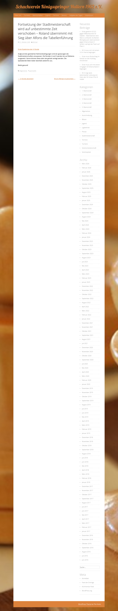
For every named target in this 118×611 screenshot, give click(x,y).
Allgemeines (23, 71)
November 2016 (87, 539)
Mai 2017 (85, 515)
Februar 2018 (86, 478)
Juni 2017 (85, 511)
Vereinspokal (86, 152)
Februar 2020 (86, 380)
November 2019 (87, 392)
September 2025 (87, 188)
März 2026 (85, 164)
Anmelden (85, 578)
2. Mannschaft (86, 95)
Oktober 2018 (86, 445)
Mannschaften (38, 15)
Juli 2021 (85, 343)
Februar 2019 (86, 429)
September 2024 (87, 213)
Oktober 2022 (86, 294)
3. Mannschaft (86, 99)
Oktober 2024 (86, 209)
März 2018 (85, 474)
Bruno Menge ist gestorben (64, 79)
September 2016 (87, 548)
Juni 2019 (85, 413)
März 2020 (85, 376)
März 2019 (85, 425)
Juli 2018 (85, 458)
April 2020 (85, 372)
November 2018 (87, 441)
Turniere (27, 15)
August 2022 (86, 303)
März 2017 (85, 523)
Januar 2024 (86, 237)
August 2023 (86, 258)
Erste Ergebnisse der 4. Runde (28, 49)
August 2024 (86, 217)
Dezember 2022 (87, 286)
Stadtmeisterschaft (88, 136)
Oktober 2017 (86, 494)
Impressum (89, 15)
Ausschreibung (87, 115)
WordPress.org (87, 591)
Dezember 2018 (87, 437)
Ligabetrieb (85, 128)
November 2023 (87, 245)
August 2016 (86, 552)
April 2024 (85, 225)
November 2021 (87, 327)
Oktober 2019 (86, 396)
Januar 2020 (86, 384)
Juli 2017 (85, 507)
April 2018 (85, 470)
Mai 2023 (85, 266)
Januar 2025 (86, 200)
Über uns (18, 15)
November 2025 (87, 180)
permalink (33, 71)
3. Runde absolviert (25, 79)
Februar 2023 (86, 278)
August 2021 (86, 339)
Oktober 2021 (86, 331)
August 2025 (86, 192)
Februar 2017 (86, 527)
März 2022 (85, 311)
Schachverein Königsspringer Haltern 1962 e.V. (59, 7)
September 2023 (87, 253)
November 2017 (87, 490)
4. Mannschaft (86, 103)
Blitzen (84, 119)
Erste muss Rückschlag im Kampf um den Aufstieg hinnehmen (89, 58)
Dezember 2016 (87, 535)
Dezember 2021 (87, 323)
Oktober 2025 (86, 184)
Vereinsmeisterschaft (89, 148)
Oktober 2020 (86, 356)
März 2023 (85, 274)
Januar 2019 (86, 433)
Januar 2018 (86, 482)
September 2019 (87, 401)
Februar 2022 (86, 315)
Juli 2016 (85, 556)
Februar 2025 (86, 196)
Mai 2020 (85, 368)
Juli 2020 (85, 364)
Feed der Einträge (88, 582)
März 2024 (85, 229)
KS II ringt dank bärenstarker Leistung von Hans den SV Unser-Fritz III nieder (89, 76)
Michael (35, 42)
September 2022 (87, 298)
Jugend (48, 15)
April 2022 (85, 307)
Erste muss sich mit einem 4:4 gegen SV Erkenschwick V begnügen (90, 67)
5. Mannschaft (86, 107)
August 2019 (86, 405)
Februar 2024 (86, 233)
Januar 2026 (86, 172)
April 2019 (85, 421)
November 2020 (87, 352)
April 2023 (85, 270)
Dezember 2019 (87, 388)
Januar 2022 (86, 319)
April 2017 (85, 519)
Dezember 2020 (87, 347)
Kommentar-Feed (88, 587)
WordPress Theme (84, 604)
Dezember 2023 (87, 241)
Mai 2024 (85, 221)
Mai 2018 (85, 466)
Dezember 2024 (87, 204)
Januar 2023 (86, 282)
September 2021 (87, 335)
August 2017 (86, 503)
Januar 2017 (86, 531)
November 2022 (87, 290)
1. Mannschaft (86, 91)
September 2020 (87, 360)
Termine (56, 15)
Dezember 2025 (87, 176)
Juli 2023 (85, 262)
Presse (84, 132)
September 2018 (87, 450)
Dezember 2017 (87, 486)
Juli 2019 (85, 409)
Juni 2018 (85, 462)
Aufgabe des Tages (76, 15)
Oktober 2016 (86, 544)
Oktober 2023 (86, 249)
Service (64, 15)
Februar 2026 (86, 168)
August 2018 (86, 454)
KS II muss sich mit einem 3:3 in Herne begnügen (89, 51)
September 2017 (87, 499)
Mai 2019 (85, 417)
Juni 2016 (85, 560)
